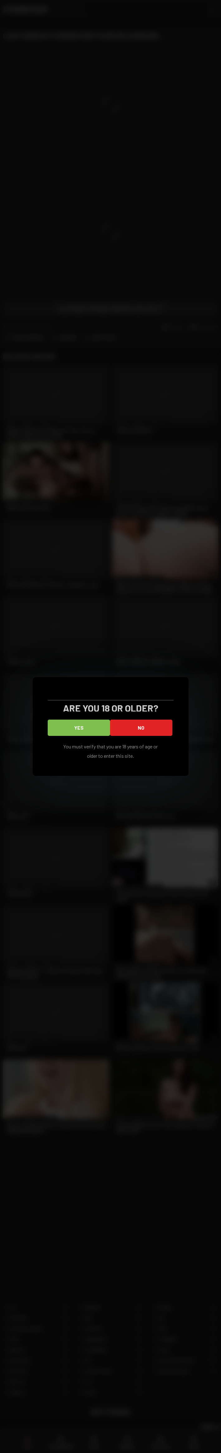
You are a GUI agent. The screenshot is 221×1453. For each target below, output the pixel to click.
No (141, 728)
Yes (79, 728)
